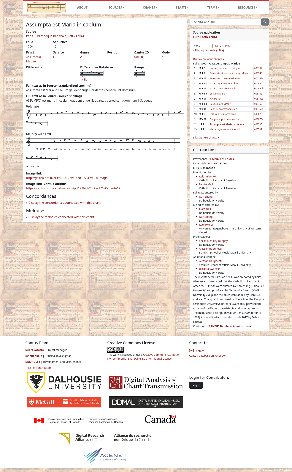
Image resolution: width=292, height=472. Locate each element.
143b (83, 80)
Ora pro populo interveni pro (225, 119)
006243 (258, 73)
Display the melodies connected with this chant (61, 217)
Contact (196, 351)
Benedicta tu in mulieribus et (225, 78)
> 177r (226, 46)
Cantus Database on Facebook (207, 355)
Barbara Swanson (209, 268)
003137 (258, 68)
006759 (258, 104)
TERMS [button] (212, 7)
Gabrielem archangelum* (223, 109)
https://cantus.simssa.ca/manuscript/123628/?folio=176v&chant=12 (73, 188)
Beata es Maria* (218, 93)
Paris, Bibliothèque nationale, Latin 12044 (55, 36)
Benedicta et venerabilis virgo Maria (229, 73)
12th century (208, 163)
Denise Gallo (206, 184)
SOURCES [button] (115, 7)
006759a (259, 109)
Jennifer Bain (34, 356)
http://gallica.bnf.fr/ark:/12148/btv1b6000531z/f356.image (66, 178)
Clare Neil (205, 209)
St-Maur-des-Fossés (221, 159)
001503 (139, 57)
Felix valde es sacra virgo (223, 114)
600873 (258, 114)
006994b (259, 88)
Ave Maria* (216, 98)
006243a (259, 78)
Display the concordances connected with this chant (64, 203)
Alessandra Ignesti (210, 248)
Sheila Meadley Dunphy (213, 241)
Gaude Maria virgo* (220, 104)
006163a (259, 98)
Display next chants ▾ (206, 137)
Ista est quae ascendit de (223, 88)
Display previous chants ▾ (208, 59)
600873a (259, 119)
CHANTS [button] (149, 7)
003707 (258, 129)
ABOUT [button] (82, 7)
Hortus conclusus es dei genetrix (227, 68)
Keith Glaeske (207, 176)
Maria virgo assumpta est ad (225, 129)
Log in (196, 385)
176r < (217, 46)
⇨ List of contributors (38, 367)
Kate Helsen (206, 224)
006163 (258, 93)
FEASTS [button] (181, 7)
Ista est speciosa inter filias (224, 83)
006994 (258, 83)
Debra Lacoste (34, 350)
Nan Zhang (206, 196)
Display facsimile (209, 50)
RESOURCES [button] (246, 7)
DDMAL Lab (32, 362)
